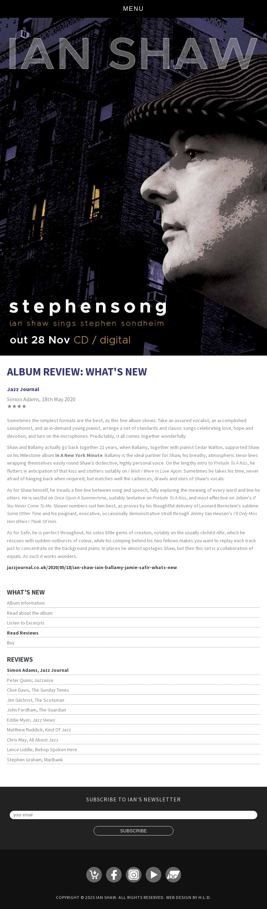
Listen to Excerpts (25, 623)
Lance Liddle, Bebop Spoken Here (42, 749)
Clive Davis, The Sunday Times (38, 690)
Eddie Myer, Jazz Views (31, 720)
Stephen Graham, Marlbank (35, 759)
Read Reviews (23, 633)
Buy (11, 642)
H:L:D (204, 897)
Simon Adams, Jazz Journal (37, 670)
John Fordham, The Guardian (36, 710)
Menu (133, 8)
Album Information (26, 603)
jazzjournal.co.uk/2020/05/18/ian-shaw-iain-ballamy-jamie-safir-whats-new (92, 567)
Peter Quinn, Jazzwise (30, 680)
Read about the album (29, 613)
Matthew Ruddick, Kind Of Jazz (39, 730)
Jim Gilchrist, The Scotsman (35, 700)
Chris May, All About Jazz (32, 740)
